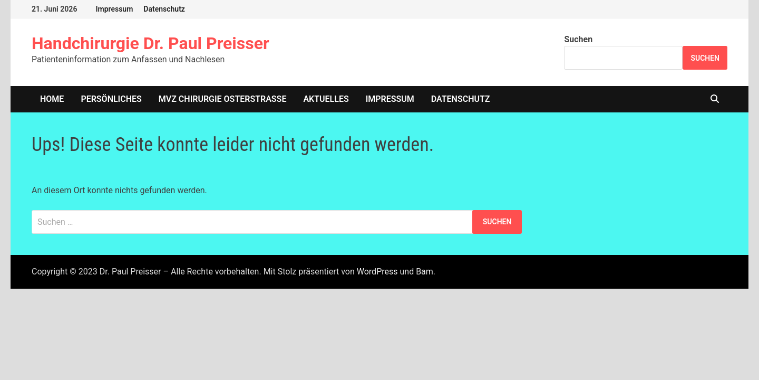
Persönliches (111, 99)
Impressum (114, 9)
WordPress (377, 272)
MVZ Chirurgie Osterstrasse (223, 99)
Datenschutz (164, 9)
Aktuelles (325, 99)
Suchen (578, 39)
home (52, 99)
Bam (424, 272)
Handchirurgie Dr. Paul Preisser (150, 43)
